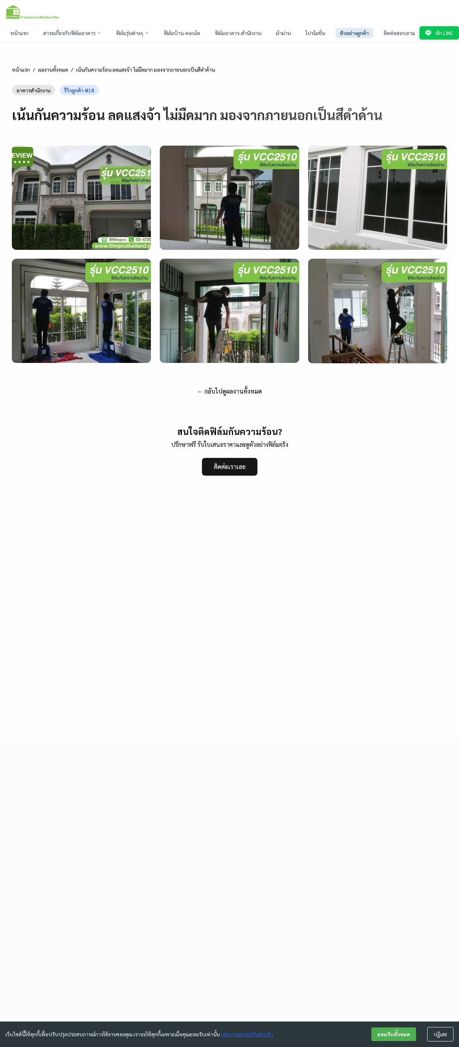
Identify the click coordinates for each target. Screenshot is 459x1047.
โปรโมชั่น (315, 33)
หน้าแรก (19, 33)
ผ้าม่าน (283, 33)
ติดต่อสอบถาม (399, 33)
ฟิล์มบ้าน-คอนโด (182, 33)
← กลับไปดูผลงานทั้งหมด (229, 391)
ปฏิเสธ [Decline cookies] (440, 1034)
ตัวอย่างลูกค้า (354, 33)
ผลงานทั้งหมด (53, 69)
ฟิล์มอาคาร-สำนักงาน (238, 33)
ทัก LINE (439, 33)
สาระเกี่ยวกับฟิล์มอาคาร (72, 33)
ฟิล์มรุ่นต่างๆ (132, 33)
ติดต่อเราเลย (230, 466)
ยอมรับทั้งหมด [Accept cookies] (393, 1034)
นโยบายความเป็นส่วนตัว (247, 1034)
